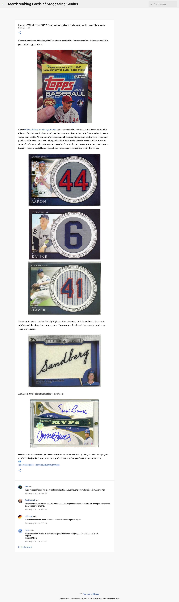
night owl (28, 516)
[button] (19, 32)
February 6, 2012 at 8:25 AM (36, 541)
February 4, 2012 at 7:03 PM (36, 509)
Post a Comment (25, 547)
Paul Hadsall (30, 500)
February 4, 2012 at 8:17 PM (36, 523)
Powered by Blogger (89, 594)
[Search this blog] (165, 4)
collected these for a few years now (40, 129)
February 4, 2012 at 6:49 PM (36, 493)
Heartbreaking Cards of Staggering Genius (42, 4)
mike (27, 530)
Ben (26, 486)
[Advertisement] (64, 571)
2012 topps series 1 (26, 465)
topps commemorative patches (47, 465)
